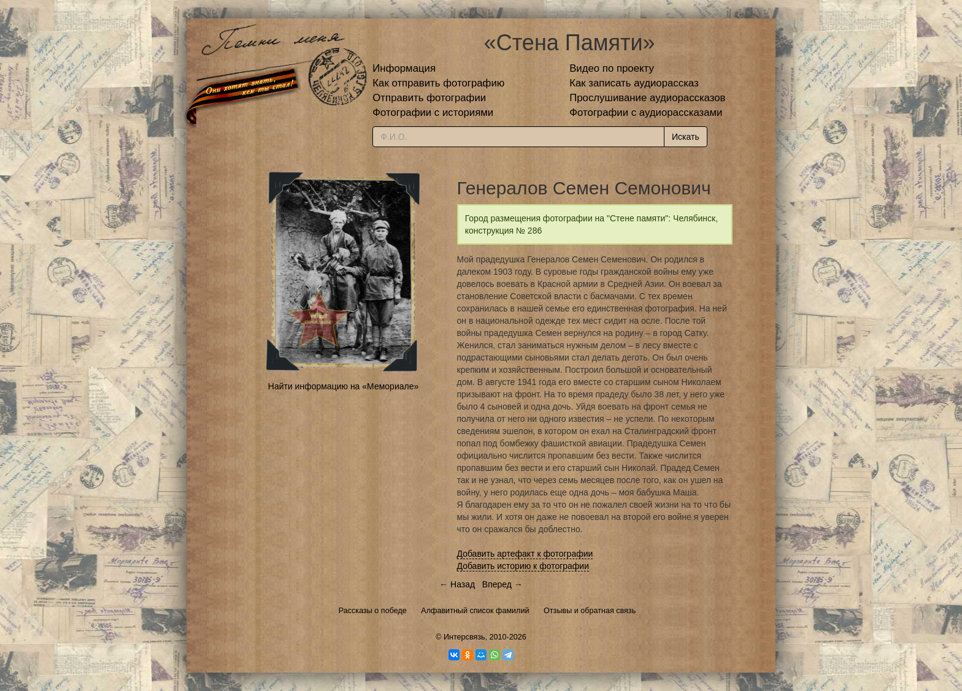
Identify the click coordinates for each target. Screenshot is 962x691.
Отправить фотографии (429, 98)
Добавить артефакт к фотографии (525, 554)
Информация (404, 68)
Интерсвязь (464, 637)
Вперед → (502, 584)
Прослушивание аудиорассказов (647, 98)
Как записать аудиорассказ (634, 83)
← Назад (457, 584)
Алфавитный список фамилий (475, 610)
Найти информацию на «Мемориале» (343, 386)
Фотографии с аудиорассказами (645, 112)
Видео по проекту (611, 68)
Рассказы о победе (373, 610)
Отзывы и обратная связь (590, 610)
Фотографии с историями (432, 112)
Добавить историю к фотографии (523, 566)
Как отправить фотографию (438, 83)
